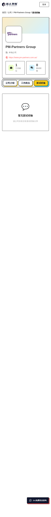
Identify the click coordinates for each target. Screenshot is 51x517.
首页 (4, 12)
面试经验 (40, 83)
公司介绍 (10, 83)
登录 (44, 4)
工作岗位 (25, 83)
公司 (10, 12)
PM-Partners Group (22, 12)
